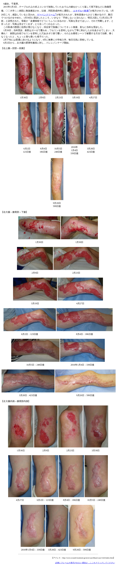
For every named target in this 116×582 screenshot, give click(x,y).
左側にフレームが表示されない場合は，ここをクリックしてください (85, 563)
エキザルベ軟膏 (81, 11)
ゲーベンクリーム (46, 14)
